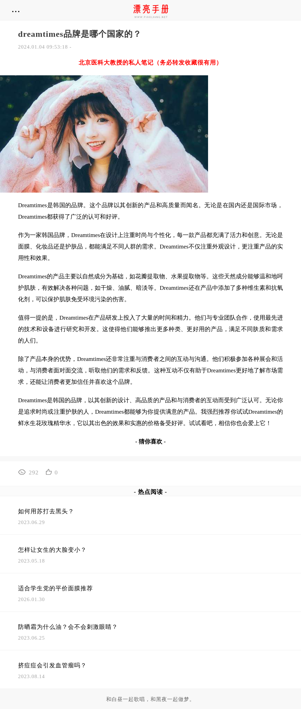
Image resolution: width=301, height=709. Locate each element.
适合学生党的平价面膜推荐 (55, 588)
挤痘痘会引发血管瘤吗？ (52, 665)
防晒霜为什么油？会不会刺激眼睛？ (68, 627)
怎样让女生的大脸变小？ (52, 550)
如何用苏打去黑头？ (46, 511)
